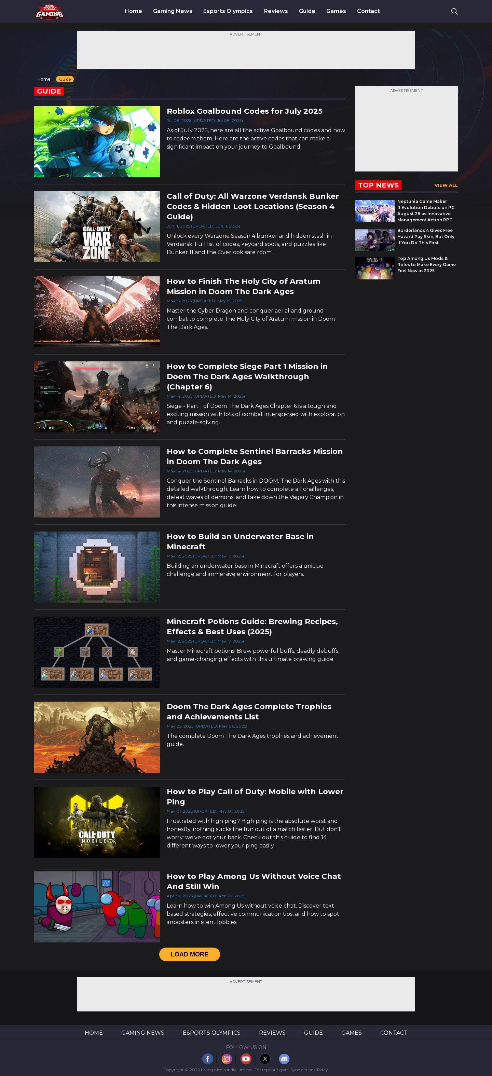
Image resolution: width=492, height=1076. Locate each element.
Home (133, 11)
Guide (307, 11)
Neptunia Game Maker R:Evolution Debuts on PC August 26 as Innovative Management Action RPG (425, 210)
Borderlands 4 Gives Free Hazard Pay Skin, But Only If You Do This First (425, 236)
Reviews (276, 11)
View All (446, 185)
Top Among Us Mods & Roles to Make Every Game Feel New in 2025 (426, 264)
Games (336, 11)
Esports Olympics (228, 11)
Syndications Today (309, 1069)
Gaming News (172, 11)
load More (189, 954)
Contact (368, 11)
